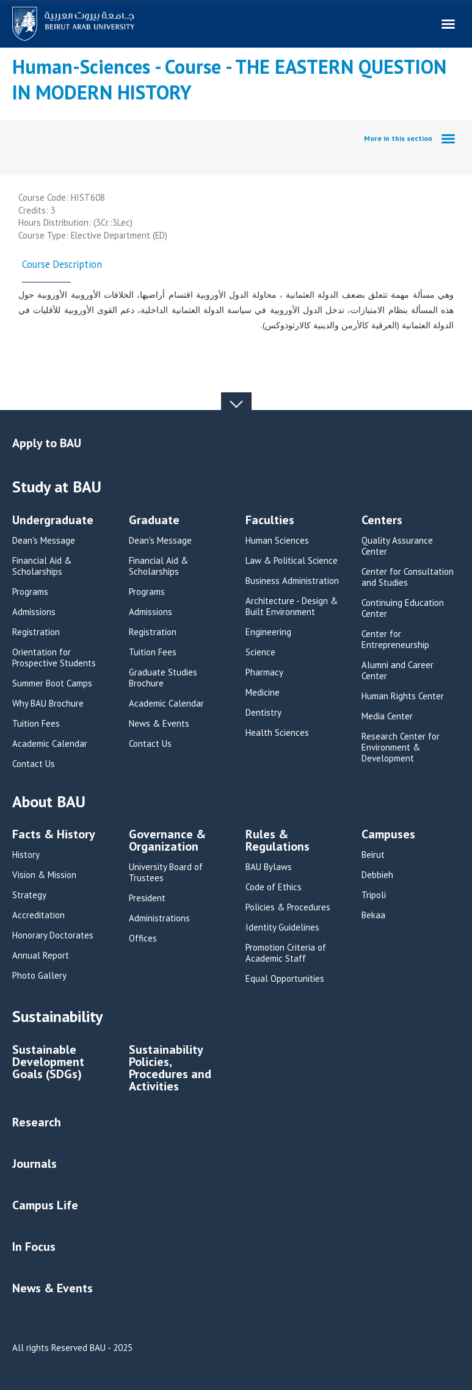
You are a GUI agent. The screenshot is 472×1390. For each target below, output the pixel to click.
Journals (34, 1164)
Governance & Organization (167, 841)
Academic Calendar (49, 743)
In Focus (34, 1247)
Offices (143, 938)
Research (36, 1122)
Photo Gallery (39, 975)
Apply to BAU (46, 443)
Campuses (388, 835)
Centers (381, 521)
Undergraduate (52, 521)
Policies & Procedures (287, 907)
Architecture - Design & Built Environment (291, 607)
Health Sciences (277, 732)
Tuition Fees (36, 723)
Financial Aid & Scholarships (41, 566)
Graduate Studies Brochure (163, 678)
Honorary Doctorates (52, 935)
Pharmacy (264, 672)
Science (260, 652)
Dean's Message (43, 540)
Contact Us (33, 763)
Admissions (34, 612)
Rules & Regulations (277, 841)
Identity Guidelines (282, 927)
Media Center (387, 716)
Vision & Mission (44, 875)
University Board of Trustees (166, 873)
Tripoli (373, 895)
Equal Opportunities (284, 978)
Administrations (159, 918)
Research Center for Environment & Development (400, 747)
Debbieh (377, 875)
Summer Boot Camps (52, 683)
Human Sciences (277, 540)
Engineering (268, 632)
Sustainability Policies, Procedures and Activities (170, 1068)
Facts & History (53, 835)
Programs (30, 591)
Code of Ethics (273, 887)
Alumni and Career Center (397, 671)
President (147, 898)
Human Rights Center (402, 696)
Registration (36, 632)
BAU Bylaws (268, 867)
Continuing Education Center (402, 608)
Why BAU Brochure (48, 703)
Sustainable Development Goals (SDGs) (48, 1062)
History (26, 854)
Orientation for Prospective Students (54, 658)
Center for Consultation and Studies (407, 577)
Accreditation (38, 915)
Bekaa (373, 915)
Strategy (29, 895)
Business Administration (292, 580)
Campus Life (45, 1205)
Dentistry (263, 712)
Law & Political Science (291, 560)
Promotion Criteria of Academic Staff (285, 953)
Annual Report (40, 955)
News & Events (159, 723)
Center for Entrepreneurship (395, 639)
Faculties (269, 521)
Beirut (373, 854)
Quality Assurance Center (397, 546)
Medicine (262, 692)
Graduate (154, 521)
